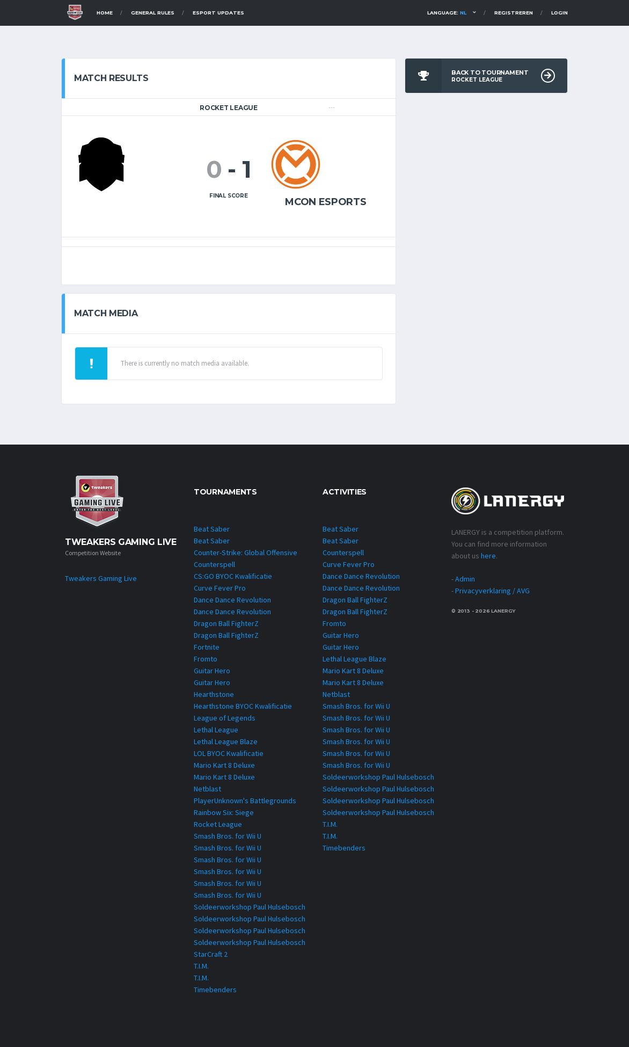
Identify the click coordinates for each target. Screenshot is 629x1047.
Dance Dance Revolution (232, 600)
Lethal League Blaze (226, 741)
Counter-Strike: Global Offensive (245, 552)
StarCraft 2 (211, 954)
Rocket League (218, 824)
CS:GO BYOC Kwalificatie (233, 576)
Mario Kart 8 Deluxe (224, 765)
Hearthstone (214, 694)
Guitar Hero (212, 670)
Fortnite (207, 647)
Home (105, 13)
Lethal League (216, 730)
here (488, 556)
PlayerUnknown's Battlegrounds (245, 800)
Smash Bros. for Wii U (227, 836)
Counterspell (214, 564)
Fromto (205, 659)
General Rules (152, 13)
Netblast (207, 789)
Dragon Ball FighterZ (226, 623)
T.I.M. (201, 966)
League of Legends (224, 718)
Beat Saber (212, 529)
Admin (465, 579)
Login (559, 13)
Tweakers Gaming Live (101, 578)
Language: (446, 13)
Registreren (513, 13)
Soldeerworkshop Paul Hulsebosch (249, 907)
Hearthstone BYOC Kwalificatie (243, 706)
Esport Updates (218, 13)
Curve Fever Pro (220, 588)
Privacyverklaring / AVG (492, 590)
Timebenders (215, 989)
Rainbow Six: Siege (224, 812)
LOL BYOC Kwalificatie (229, 753)
